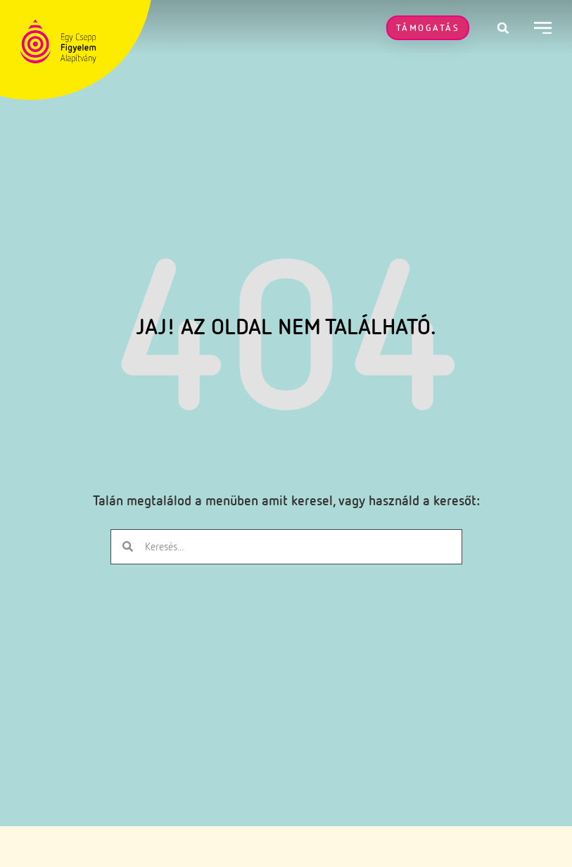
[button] (503, 28)
